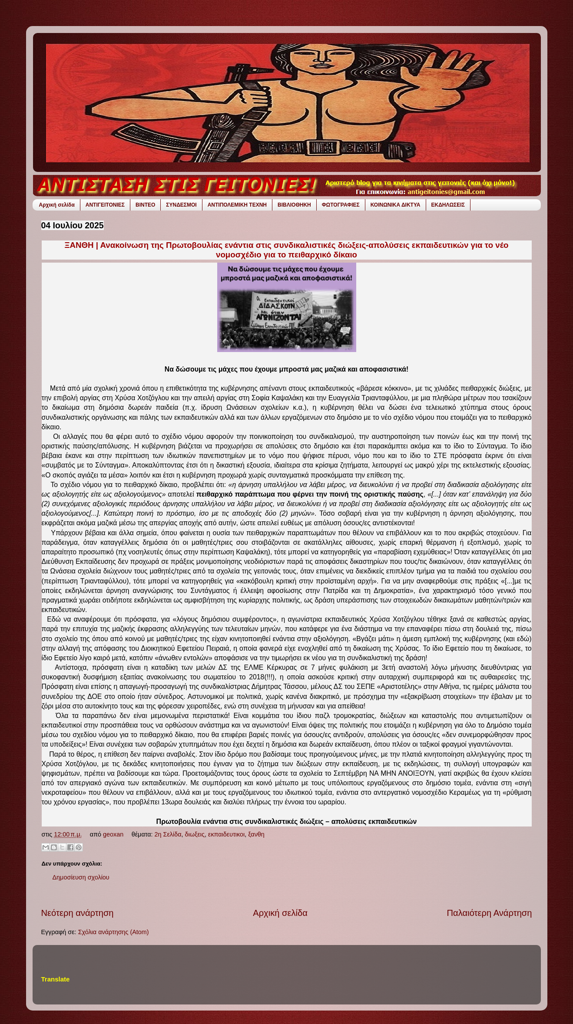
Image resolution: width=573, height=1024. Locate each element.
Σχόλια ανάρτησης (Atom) (113, 932)
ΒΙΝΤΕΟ (145, 205)
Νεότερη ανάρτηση (77, 913)
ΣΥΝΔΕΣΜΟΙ (181, 205)
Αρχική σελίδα (57, 205)
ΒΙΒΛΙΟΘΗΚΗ (294, 205)
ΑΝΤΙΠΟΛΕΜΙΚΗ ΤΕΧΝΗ (237, 205)
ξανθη (256, 834)
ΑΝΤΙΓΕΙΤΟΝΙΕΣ (105, 205)
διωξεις (195, 834)
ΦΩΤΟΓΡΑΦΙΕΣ (341, 205)
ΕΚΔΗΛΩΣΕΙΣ (448, 205)
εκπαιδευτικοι (226, 834)
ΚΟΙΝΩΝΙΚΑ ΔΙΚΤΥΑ (396, 205)
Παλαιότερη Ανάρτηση (489, 913)
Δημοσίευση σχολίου (81, 877)
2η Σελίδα (168, 834)
